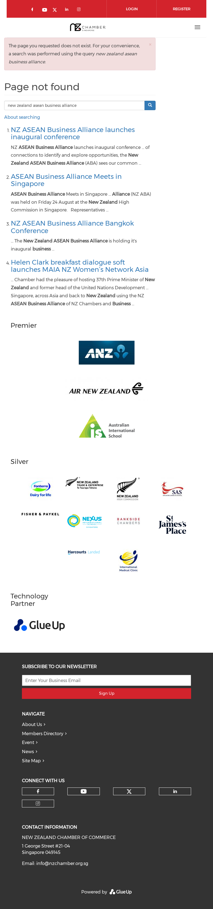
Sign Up (106, 693)
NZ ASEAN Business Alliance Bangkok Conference (72, 226)
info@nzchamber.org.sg (62, 863)
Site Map (31, 760)
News (28, 751)
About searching (22, 117)
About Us (32, 724)
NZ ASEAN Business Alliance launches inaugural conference (73, 133)
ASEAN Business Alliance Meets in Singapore (66, 180)
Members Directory (42, 733)
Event (28, 742)
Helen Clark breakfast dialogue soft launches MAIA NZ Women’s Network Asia (80, 265)
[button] (150, 44)
